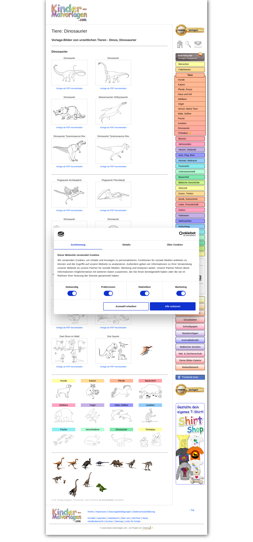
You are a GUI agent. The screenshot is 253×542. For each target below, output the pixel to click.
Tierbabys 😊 (184, 133)
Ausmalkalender (190, 340)
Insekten (150, 414)
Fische (63, 438)
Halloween (183, 215)
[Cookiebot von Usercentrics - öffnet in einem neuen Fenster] (181, 233)
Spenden (101, 518)
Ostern (181, 210)
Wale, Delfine (121, 414)
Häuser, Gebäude (187, 149)
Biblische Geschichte (188, 182)
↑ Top (191, 510)
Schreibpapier (190, 326)
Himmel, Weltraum (187, 160)
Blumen (182, 138)
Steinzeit (182, 188)
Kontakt (91, 518)
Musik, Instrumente (187, 199)
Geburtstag (184, 226)
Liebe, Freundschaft (188, 204)
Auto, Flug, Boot (186, 155)
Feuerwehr (183, 166)
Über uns (125, 518)
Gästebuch (113, 518)
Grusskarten (190, 319)
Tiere (190, 75)
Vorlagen (193, 30)
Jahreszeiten (184, 144)
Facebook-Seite (190, 377)
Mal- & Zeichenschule (190, 353)
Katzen (92, 389)
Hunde (63, 389)
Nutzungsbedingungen (119, 511)
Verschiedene (92, 438)
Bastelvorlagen (190, 333)
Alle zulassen (172, 306)
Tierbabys (150, 438)
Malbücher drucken (190, 346)
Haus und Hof (185, 94)
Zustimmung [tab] (78, 244)
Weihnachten (185, 221)
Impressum (101, 511)
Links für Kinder (133, 521)
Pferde (121, 389)
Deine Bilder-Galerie (190, 360)
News (145, 518)
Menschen (183, 64)
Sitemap (119, 521)
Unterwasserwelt (186, 171)
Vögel (92, 414)
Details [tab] (126, 244)
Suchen (109, 521)
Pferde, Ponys (185, 89)
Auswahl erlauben (126, 306)
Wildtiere (63, 414)
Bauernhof (150, 389)
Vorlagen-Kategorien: (188, 56)
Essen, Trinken (185, 193)
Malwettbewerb (190, 367)
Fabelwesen (184, 69)
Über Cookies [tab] (175, 244)
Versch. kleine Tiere (188, 108)
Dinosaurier (121, 438)
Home (91, 511)
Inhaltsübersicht (95, 521)
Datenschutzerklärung (144, 511)
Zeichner (136, 518)
